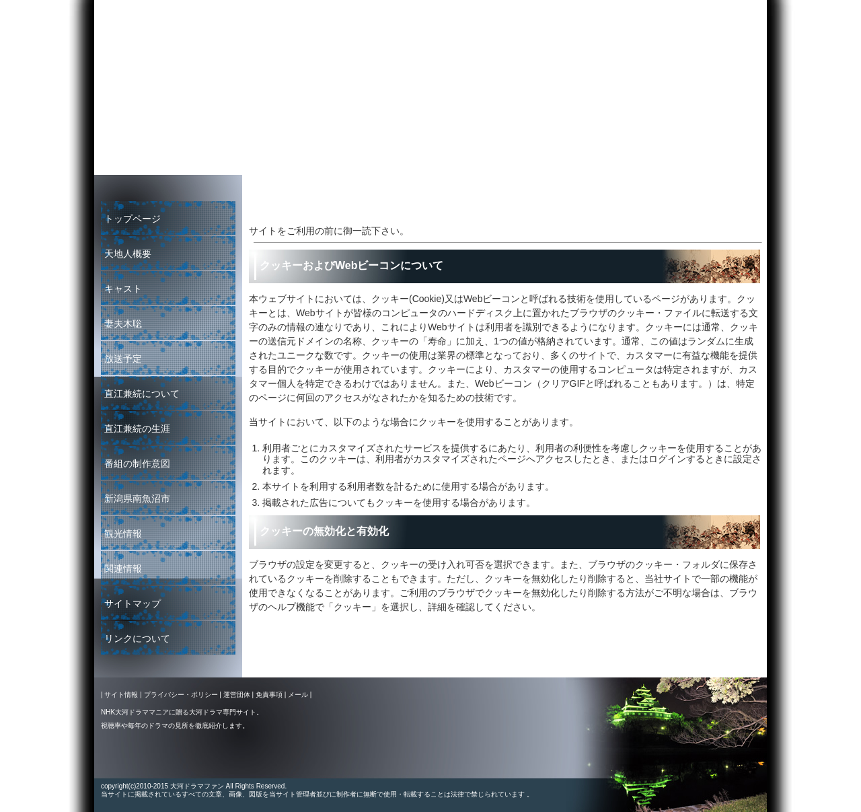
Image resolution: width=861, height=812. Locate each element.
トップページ (132, 218)
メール (298, 694)
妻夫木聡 (123, 323)
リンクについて (137, 638)
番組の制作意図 (137, 463)
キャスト (123, 288)
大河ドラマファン (722, 156)
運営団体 (236, 694)
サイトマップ (132, 603)
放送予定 (123, 358)
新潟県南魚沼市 (137, 498)
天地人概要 (127, 253)
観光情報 (123, 533)
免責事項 (269, 694)
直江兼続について (142, 393)
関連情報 (123, 568)
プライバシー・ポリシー (181, 694)
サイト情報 (121, 694)
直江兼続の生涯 (137, 428)
